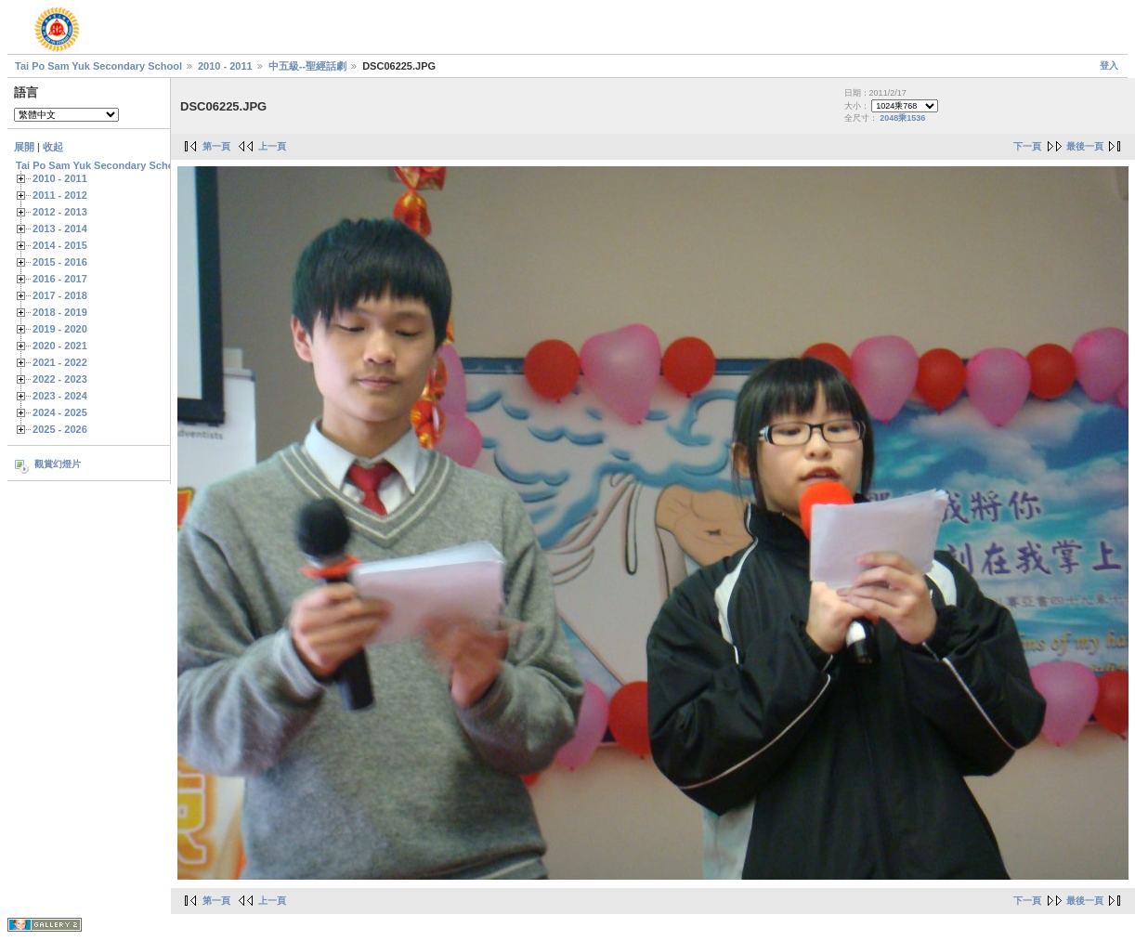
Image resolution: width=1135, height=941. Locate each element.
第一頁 (216, 146)
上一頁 (272, 146)
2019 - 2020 (60, 328)
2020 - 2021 (60, 345)
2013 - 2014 (60, 228)
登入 (1109, 65)
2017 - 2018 (60, 295)
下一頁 (1027, 146)
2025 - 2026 (60, 429)
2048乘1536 (902, 118)
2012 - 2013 (60, 211)
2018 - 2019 (60, 312)
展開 (24, 146)
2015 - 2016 (60, 262)
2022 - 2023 (60, 379)
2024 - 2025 (60, 412)
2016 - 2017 (60, 278)
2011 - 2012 (60, 195)
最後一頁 (1084, 146)
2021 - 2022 (60, 362)
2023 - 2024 (60, 395)
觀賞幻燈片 (57, 464)
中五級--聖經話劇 (307, 66)
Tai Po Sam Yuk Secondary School (98, 66)
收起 (53, 146)
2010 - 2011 (225, 66)
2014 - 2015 (60, 245)
